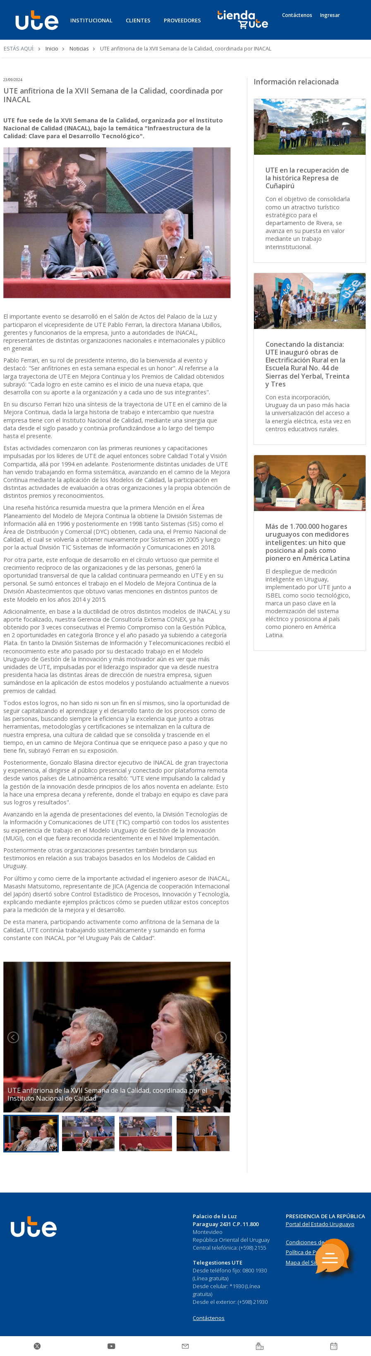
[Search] (352, 24)
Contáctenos (297, 15)
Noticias (79, 48)
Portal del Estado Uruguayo (320, 1224)
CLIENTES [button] (138, 20)
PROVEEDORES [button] (182, 20)
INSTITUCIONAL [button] (91, 20)
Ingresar (330, 15)
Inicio (51, 48)
